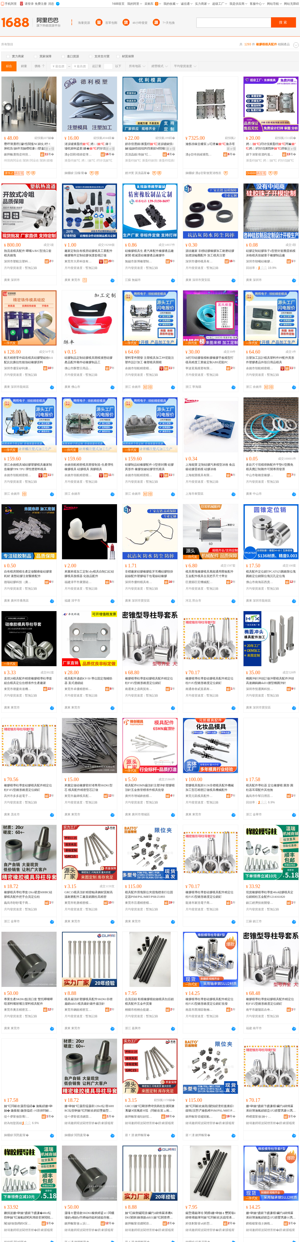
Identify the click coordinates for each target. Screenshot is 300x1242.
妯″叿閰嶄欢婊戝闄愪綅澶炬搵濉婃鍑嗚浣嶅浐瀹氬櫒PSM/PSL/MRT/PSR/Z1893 (210, 1108)
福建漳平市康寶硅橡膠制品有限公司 (78, 582)
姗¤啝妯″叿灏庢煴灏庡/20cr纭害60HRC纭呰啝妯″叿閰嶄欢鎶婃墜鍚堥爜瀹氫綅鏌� (89, 1108)
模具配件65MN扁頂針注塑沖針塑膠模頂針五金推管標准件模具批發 (150, 788)
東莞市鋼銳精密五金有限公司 (78, 1009)
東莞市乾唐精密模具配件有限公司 (78, 903)
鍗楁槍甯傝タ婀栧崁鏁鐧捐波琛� (260, 1223)
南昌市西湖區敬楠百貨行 (199, 1009)
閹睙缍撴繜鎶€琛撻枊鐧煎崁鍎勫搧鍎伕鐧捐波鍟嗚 (18, 1223)
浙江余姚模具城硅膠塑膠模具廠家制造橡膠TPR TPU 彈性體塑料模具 (28, 467)
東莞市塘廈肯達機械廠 (18, 689)
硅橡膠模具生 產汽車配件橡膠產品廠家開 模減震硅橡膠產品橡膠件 (149, 253)
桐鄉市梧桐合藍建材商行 (138, 1009)
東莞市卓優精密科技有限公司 (78, 689)
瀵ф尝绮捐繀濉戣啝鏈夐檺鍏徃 (199, 154)
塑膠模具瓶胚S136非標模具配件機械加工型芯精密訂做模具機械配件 (210, 788)
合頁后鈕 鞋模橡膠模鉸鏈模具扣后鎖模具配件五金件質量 (149, 1001)
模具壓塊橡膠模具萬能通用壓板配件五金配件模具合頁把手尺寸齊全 (210, 574)
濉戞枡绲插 (167, 160)
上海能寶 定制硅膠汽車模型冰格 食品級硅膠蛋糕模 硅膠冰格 (210, 467)
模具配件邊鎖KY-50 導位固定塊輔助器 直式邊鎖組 (88, 681)
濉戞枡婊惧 (150, 160)
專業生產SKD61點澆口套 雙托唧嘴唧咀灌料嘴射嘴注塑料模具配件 (28, 1001)
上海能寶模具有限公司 (199, 475)
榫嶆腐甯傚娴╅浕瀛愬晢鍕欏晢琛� (260, 1116)
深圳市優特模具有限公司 (199, 261)
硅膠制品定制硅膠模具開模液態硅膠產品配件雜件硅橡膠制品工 (88, 360)
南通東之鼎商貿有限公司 (138, 689)
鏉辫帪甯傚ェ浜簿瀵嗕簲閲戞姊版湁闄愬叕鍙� (78, 1223)
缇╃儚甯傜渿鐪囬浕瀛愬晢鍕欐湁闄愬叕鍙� (78, 1116)
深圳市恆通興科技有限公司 (260, 689)
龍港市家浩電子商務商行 (199, 903)
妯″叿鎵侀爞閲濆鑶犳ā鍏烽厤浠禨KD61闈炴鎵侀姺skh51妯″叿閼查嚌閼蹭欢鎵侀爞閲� (149, 1215)
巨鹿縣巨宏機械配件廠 (199, 582)
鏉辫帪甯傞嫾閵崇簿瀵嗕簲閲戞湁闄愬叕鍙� (138, 1223)
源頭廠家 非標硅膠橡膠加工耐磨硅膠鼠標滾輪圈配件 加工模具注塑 (210, 253)
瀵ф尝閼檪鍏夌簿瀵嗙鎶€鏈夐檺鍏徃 (78, 154)
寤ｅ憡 (49, 148)
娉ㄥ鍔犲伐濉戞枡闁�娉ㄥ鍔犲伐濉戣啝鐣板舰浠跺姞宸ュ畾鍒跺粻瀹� (271, 146)
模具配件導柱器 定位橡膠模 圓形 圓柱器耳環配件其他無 (269, 788)
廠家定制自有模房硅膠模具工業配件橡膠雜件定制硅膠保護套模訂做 (88, 253)
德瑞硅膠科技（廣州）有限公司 (18, 582)
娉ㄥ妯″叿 (89, 160)
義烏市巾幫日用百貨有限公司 (260, 796)
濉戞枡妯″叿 (72, 160)
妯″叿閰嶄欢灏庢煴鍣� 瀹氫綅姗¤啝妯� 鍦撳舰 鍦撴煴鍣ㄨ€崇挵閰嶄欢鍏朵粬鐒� (28, 1108)
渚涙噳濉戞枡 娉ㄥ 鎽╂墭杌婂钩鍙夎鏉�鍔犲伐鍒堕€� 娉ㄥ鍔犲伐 (88, 146)
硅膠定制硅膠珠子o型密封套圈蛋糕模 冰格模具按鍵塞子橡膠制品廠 (271, 253)
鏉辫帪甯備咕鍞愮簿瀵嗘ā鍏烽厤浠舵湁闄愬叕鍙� (138, 1116)
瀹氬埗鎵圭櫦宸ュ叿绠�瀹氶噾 (210, 144)
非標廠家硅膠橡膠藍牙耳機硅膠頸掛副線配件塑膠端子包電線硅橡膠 (149, 574)
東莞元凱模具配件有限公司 (199, 796)
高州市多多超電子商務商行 (18, 796)
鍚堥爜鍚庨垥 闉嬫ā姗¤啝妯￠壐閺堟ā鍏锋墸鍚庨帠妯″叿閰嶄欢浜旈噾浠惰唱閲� (211, 1215)
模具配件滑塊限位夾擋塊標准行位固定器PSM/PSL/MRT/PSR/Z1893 (149, 895)
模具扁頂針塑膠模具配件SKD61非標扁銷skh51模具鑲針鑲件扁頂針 (88, 1001)
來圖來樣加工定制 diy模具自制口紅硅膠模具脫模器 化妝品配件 (89, 574)
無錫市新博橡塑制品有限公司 (138, 261)
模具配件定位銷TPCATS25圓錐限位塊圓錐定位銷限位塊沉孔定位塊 (271, 574)
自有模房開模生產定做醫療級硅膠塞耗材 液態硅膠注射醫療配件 (28, 574)
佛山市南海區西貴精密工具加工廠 (260, 582)
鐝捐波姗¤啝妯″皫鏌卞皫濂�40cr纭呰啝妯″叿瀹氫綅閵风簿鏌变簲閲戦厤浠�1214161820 (28, 1215)
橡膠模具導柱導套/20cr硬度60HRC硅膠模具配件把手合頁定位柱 (28, 895)
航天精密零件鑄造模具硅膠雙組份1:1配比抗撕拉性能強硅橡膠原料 (28, 360)
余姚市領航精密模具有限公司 (138, 368)
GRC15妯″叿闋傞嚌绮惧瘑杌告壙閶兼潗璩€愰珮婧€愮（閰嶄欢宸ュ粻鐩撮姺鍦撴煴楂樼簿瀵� (149, 1108)
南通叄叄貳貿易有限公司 (199, 689)
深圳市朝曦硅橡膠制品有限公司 (260, 261)
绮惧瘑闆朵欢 (13, 160)
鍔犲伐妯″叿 (104, 160)
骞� (49, 154)
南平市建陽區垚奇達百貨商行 (260, 1009)
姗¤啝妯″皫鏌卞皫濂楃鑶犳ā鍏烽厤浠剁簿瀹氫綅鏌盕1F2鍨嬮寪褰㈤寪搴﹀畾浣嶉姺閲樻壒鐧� (269, 1215)
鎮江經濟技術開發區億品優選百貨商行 (260, 903)
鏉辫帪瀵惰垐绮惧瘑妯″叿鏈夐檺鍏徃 (18, 154)
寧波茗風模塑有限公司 (199, 368)
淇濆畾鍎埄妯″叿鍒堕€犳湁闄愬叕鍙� (138, 154)
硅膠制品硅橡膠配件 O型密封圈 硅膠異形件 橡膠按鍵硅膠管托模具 (149, 467)
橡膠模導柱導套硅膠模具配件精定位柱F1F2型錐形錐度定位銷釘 (149, 681)
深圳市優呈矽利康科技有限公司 (18, 368)
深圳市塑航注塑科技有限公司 (18, 261)
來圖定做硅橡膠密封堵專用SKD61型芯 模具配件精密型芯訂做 (88, 788)
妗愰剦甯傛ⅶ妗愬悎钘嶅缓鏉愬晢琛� (199, 1223)
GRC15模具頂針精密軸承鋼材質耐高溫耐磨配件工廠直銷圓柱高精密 (88, 895)
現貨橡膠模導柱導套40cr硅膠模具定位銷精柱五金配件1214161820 (269, 895)
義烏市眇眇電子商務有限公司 (18, 903)
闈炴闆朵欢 (31, 160)
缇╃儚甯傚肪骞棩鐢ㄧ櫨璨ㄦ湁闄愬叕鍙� (18, 1116)
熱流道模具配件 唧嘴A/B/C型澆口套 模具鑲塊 (28, 253)
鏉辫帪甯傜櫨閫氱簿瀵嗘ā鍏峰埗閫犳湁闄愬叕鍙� (199, 1116)
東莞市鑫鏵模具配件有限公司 (78, 796)
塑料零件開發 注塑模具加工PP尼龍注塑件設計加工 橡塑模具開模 (149, 360)
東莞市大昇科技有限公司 (78, 261)
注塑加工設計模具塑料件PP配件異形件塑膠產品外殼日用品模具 (270, 360)
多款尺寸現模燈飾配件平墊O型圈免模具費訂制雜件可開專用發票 (269, 467)
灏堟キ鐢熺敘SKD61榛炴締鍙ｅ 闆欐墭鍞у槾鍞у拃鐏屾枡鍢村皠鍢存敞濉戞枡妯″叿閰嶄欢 (89, 1215)
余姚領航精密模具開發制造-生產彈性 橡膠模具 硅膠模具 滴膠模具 (89, 467)
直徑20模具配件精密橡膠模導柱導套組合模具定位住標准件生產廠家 (28, 681)
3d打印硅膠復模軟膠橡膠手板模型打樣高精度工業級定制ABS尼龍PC (210, 360)
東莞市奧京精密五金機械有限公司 (18, 1009)
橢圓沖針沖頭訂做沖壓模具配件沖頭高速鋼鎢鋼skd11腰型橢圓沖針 (270, 681)
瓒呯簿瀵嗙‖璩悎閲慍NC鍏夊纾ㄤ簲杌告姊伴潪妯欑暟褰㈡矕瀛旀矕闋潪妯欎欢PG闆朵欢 (28, 146)
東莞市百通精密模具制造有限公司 (138, 903)
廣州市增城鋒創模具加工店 (138, 796)
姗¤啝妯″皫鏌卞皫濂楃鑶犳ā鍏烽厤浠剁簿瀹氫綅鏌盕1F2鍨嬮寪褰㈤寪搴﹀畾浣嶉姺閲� (269, 1108)
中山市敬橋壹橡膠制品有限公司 (260, 475)
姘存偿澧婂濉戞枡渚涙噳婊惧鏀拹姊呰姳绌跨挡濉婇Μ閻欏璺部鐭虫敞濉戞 (150, 146)
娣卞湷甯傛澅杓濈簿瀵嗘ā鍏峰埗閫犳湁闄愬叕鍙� (260, 154)
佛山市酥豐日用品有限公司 (78, 368)
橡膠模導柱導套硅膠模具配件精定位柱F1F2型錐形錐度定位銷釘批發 (210, 1001)
